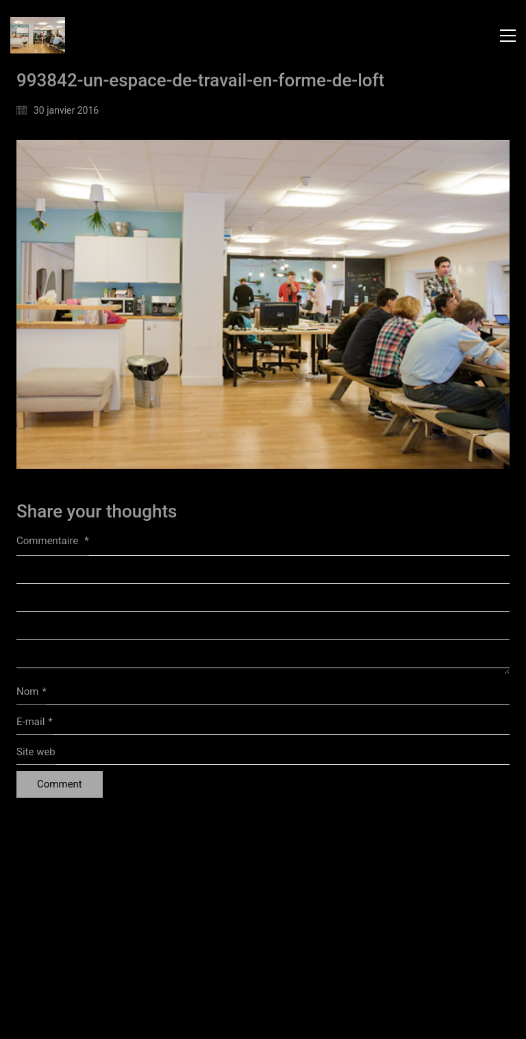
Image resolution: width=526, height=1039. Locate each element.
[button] (508, 35)
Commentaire (52, 541)
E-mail (34, 722)
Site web (35, 752)
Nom (31, 692)
